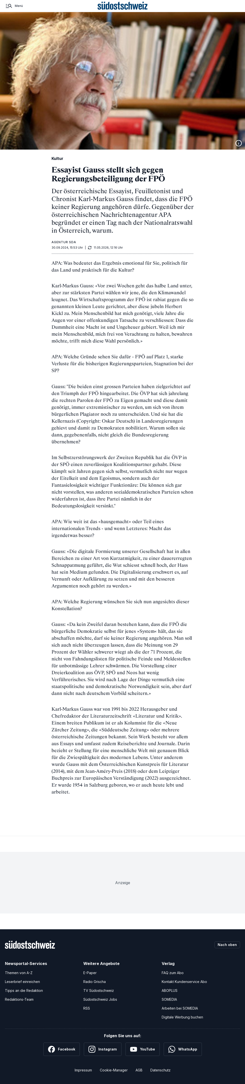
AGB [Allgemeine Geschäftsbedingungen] (139, 1070)
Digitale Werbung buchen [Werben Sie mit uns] (182, 1017)
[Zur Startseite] (123, 6)
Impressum (83, 1070)
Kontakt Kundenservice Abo (184, 982)
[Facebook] (61, 1049)
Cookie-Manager (114, 1070)
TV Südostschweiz (98, 990)
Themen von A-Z (19, 973)
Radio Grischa (94, 982)
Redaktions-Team (19, 999)
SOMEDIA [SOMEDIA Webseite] (169, 999)
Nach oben (227, 945)
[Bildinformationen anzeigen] (238, 143)
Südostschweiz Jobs (100, 999)
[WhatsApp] (183, 1049)
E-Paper (90, 973)
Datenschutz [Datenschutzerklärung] (160, 1070)
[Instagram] (103, 1049)
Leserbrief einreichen (22, 982)
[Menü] (14, 5)
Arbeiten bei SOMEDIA (180, 1008)
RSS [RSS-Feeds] (86, 1008)
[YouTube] (142, 1049)
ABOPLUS (169, 990)
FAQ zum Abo (173, 973)
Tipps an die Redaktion (24, 990)
